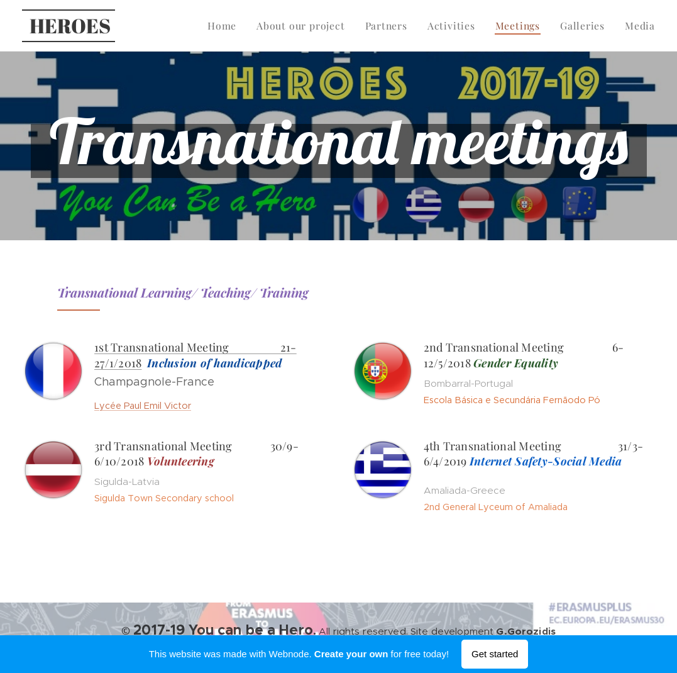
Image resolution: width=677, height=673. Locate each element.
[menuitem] (237, 26)
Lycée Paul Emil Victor (142, 405)
